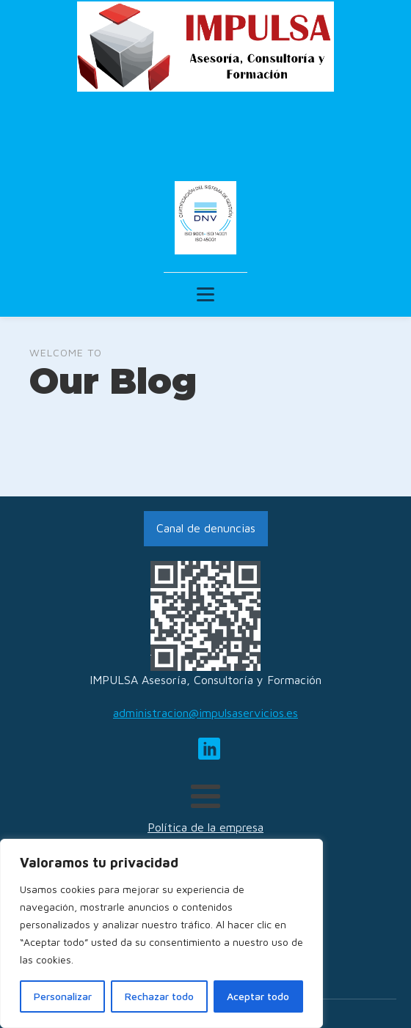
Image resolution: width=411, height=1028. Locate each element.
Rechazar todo (159, 996)
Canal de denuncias (205, 528)
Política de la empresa (205, 827)
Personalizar (63, 996)
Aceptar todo (258, 996)
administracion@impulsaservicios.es (205, 712)
